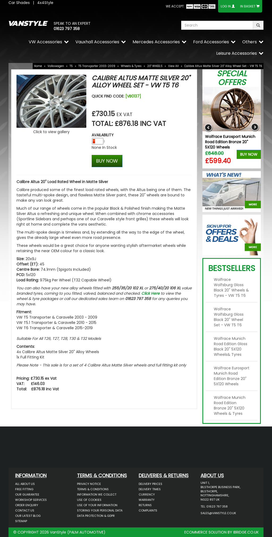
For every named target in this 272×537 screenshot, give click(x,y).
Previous (208, 127)
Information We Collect (96, 494)
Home (38, 66)
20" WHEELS (155, 66)
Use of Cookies (89, 500)
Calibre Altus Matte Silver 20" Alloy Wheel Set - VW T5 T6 (223, 66)
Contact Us (24, 510)
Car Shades (19, 2)
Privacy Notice (89, 484)
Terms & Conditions (93, 489)
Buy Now (248, 154)
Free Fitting (24, 489)
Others (249, 42)
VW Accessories (45, 42)
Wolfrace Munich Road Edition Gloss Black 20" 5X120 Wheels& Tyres (230, 346)
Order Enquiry (26, 505)
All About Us (25, 484)
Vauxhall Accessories (97, 42)
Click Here (150, 293)
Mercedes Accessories (156, 42)
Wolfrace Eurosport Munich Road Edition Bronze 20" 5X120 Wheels (230, 142)
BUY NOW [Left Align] (107, 161)
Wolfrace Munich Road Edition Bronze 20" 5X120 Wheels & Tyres (229, 405)
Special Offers (232, 78)
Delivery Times (150, 489)
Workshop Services (31, 500)
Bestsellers (231, 268)
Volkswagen (56, 66)
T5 (71, 66)
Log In (226, 6)
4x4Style (45, 2)
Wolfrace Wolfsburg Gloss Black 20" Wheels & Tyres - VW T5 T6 (231, 287)
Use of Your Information (97, 505)
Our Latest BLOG (28, 516)
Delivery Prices (150, 484)
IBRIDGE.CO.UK (246, 532)
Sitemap (21, 521)
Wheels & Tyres (131, 66)
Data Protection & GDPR (96, 516)
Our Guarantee (27, 494)
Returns (145, 505)
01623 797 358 (67, 28)
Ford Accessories (211, 42)
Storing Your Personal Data (99, 510)
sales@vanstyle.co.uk (218, 513)
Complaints (148, 510)
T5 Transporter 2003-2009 (96, 66)
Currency (147, 494)
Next (255, 127)
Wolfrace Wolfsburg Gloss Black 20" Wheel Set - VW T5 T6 (229, 317)
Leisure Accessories (236, 53)
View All (173, 66)
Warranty (147, 500)
